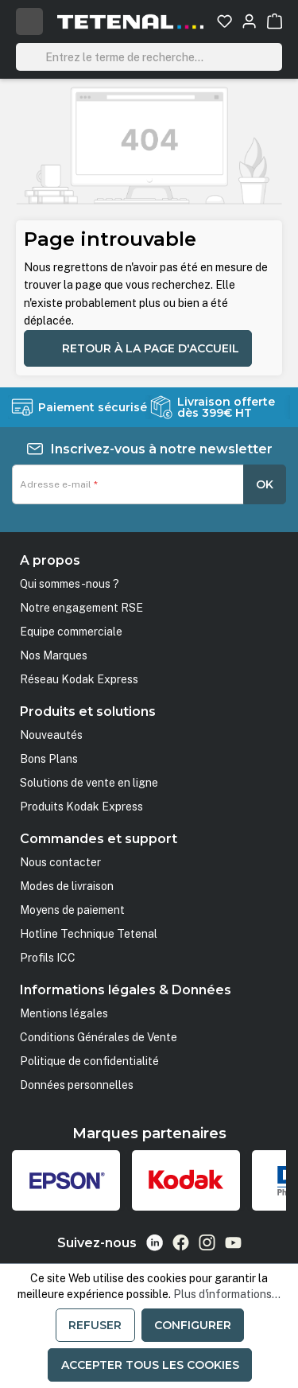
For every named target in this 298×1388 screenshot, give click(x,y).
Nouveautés (51, 735)
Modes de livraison (67, 886)
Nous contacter (60, 862)
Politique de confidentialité (89, 1061)
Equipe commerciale (71, 631)
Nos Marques (53, 655)
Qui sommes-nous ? (69, 583)
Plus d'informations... (227, 1294)
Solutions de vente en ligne (89, 782)
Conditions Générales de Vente (98, 1037)
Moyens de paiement (72, 910)
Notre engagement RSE (81, 607)
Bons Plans (49, 758)
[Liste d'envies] (224, 21)
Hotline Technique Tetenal (88, 933)
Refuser (95, 1325)
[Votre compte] (249, 21)
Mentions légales (64, 1013)
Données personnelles (77, 1085)
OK (264, 484)
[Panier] (274, 21)
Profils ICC (47, 957)
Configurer (192, 1325)
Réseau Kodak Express (79, 679)
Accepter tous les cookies (150, 1365)
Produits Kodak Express (81, 806)
